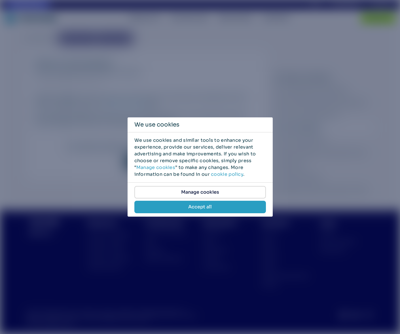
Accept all (200, 207)
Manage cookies (155, 167)
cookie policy (227, 174)
